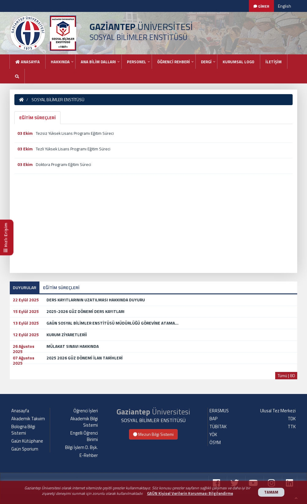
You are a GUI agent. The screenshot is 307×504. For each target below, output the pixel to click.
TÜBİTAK (218, 426)
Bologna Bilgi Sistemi (23, 429)
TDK (292, 418)
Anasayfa (27, 62)
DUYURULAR (24, 287)
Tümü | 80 (286, 375)
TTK (292, 426)
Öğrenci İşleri (85, 410)
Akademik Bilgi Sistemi (84, 422)
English (284, 6)
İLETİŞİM (273, 62)
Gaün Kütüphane (27, 441)
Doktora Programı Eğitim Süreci (63, 164)
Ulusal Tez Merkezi (278, 410)
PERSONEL (136, 62)
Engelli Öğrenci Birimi (84, 436)
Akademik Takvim (28, 418)
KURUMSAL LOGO (238, 62)
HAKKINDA (60, 62)
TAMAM (271, 492)
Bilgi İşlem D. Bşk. (81, 447)
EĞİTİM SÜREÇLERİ (37, 117)
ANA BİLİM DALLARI (98, 62)
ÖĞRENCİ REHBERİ (173, 62)
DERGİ (206, 62)
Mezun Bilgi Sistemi (153, 434)
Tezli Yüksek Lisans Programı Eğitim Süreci (73, 149)
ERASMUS (219, 410)
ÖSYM (215, 442)
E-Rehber (89, 455)
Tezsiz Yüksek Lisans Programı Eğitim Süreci (75, 133)
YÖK (213, 434)
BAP (213, 418)
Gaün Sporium (24, 449)
